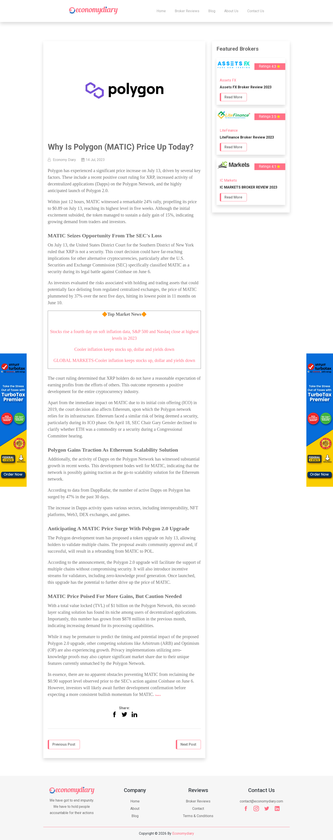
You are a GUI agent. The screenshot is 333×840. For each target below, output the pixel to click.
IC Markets (228, 181)
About (134, 808)
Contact (198, 808)
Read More (233, 97)
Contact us (255, 11)
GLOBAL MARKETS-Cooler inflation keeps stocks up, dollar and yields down (124, 360)
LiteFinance (229, 131)
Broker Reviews (187, 11)
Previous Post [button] (63, 744)
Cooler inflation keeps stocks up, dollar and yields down (124, 349)
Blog (211, 11)
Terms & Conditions (198, 816)
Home (161, 11)
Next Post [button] (188, 744)
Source (158, 695)
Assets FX (228, 81)
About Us (231, 11)
